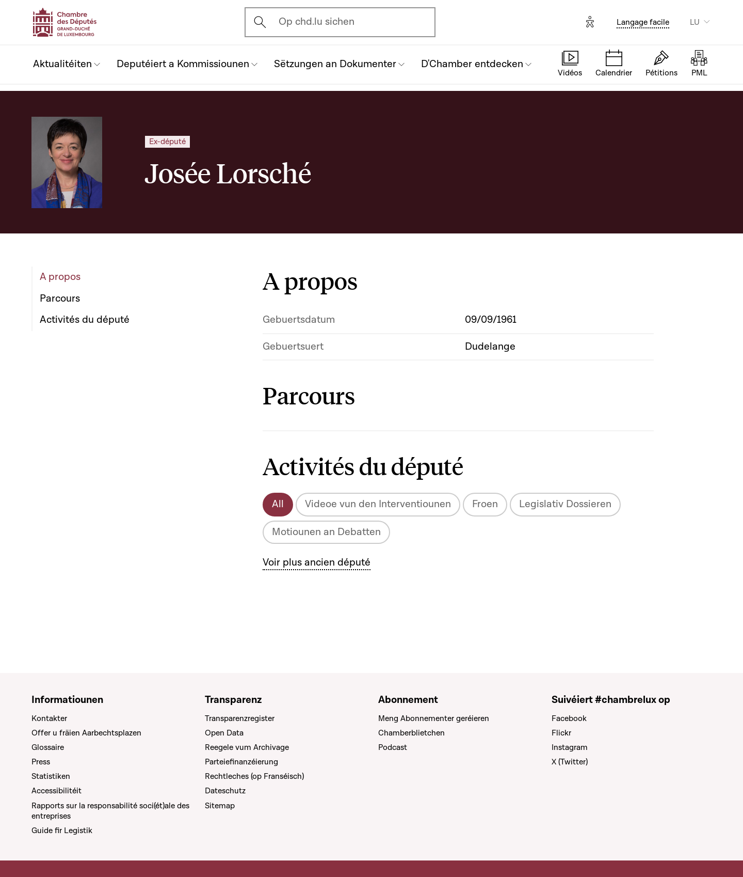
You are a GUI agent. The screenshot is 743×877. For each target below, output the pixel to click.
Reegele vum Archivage (247, 747)
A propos (60, 277)
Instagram (570, 747)
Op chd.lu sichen (316, 21)
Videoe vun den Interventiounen (378, 504)
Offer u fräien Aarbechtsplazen (86, 733)
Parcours (60, 298)
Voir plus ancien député (316, 562)
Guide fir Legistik (61, 830)
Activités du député (85, 320)
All (278, 504)
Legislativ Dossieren (565, 504)
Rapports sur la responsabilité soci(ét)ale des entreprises (110, 811)
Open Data (224, 733)
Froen (485, 504)
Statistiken (50, 776)
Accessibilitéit (56, 791)
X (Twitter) (570, 762)
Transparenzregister (239, 718)
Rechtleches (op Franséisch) (254, 776)
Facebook (569, 718)
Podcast (392, 747)
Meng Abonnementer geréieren (433, 718)
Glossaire (47, 747)
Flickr (561, 733)
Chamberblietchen (411, 733)
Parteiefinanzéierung (241, 762)
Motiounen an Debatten (326, 532)
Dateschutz (225, 791)
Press (40, 762)
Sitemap (220, 806)
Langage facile (643, 22)
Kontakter (49, 718)
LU (695, 22)
